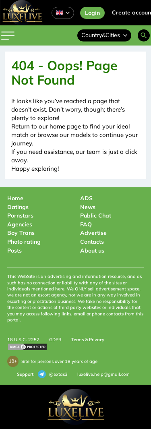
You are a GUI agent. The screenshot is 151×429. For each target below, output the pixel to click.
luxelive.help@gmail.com (103, 374)
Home (15, 198)
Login (92, 13)
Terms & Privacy (87, 339)
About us (92, 250)
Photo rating (24, 241)
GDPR (55, 339)
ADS (86, 198)
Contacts (92, 241)
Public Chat (95, 215)
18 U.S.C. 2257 (23, 339)
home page (65, 126)
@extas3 (53, 374)
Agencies (19, 224)
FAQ (86, 224)
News (87, 207)
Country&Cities (104, 35)
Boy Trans (21, 232)
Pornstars (20, 215)
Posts (14, 250)
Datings (18, 207)
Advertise (93, 232)
